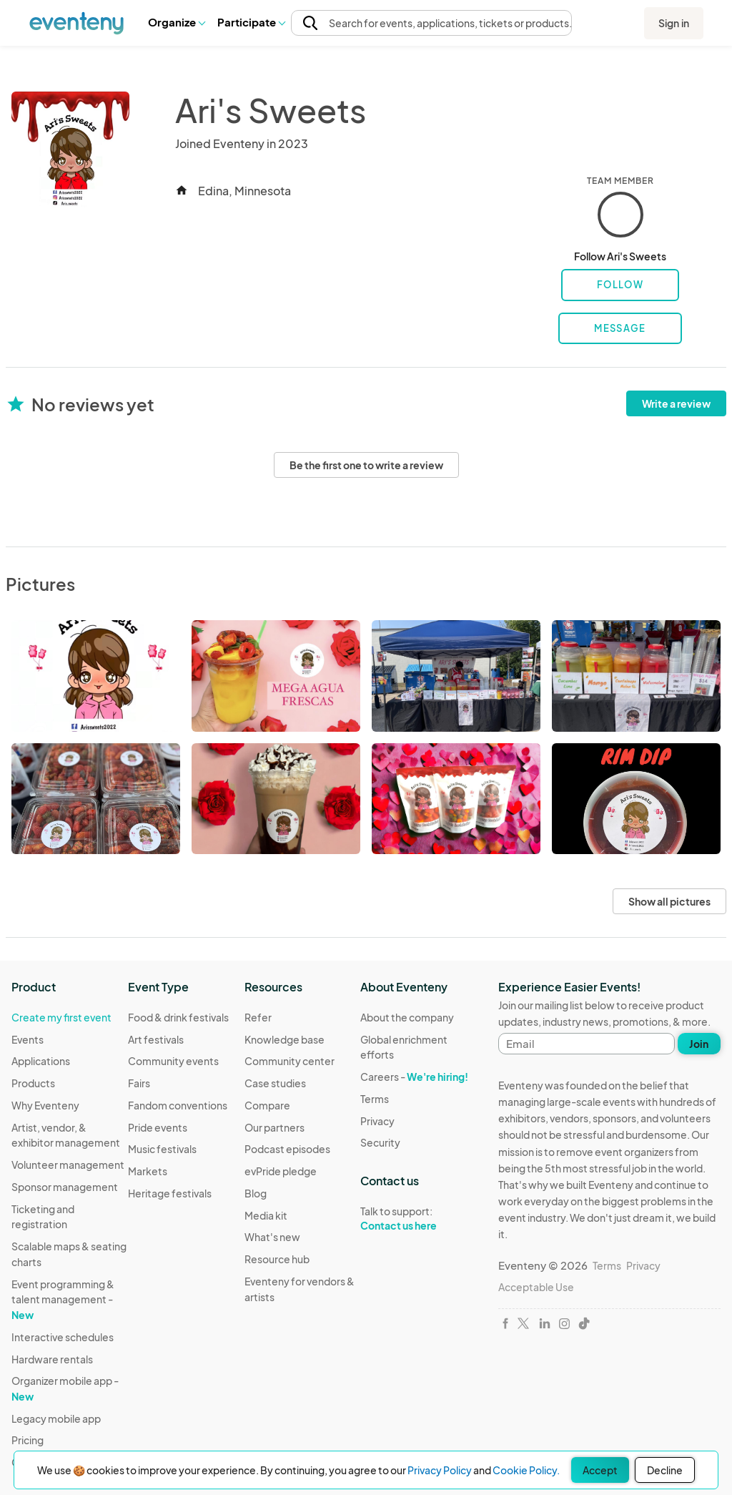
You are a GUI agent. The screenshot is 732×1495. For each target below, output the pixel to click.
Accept (600, 1470)
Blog (255, 1193)
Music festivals (162, 1148)
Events (27, 1039)
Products (33, 1083)
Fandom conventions (177, 1105)
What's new (272, 1236)
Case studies (275, 1083)
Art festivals (156, 1039)
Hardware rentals (52, 1359)
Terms (374, 1098)
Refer (258, 1017)
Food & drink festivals (178, 1017)
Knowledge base (284, 1039)
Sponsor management (64, 1186)
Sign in (673, 22)
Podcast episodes (287, 1148)
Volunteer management (67, 1164)
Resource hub (277, 1259)
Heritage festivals (170, 1193)
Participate (251, 22)
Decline (665, 1470)
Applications (40, 1060)
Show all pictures (669, 901)
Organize (176, 22)
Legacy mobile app (56, 1418)
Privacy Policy (439, 1470)
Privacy (377, 1120)
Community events (173, 1060)
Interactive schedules (62, 1336)
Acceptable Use (536, 1286)
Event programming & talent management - (62, 1299)
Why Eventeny (45, 1105)
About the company (407, 1017)
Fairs (139, 1083)
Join (698, 1043)
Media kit (265, 1215)
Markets (147, 1171)
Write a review (676, 403)
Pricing (27, 1439)
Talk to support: (418, 1219)
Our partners (274, 1127)
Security (380, 1142)
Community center (289, 1060)
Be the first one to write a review (366, 465)
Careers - (414, 1076)
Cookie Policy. (526, 1470)
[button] (176, 22)
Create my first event (61, 1017)
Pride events (157, 1127)
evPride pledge (280, 1171)
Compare (267, 1105)
